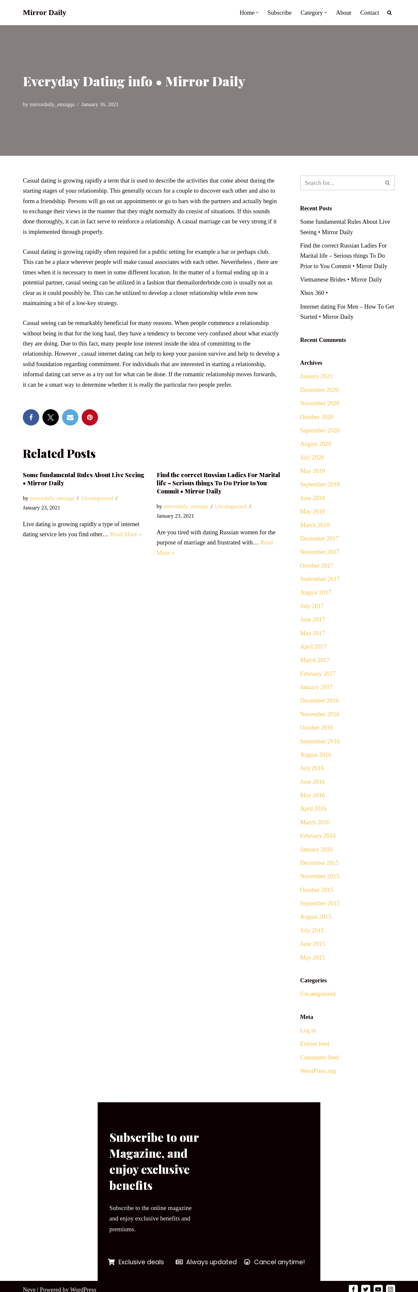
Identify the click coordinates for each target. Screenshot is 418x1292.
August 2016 (316, 766)
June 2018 (313, 503)
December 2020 (320, 393)
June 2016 (313, 793)
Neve (29, 1283)
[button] (255, 12)
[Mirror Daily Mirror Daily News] (44, 12)
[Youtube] (378, 1282)
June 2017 (313, 627)
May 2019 (313, 475)
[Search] (389, 12)
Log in (308, 1046)
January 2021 (316, 379)
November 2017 (320, 558)
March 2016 (315, 835)
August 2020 (316, 448)
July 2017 (312, 613)
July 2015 (312, 945)
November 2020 (320, 406)
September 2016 (320, 752)
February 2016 (318, 848)
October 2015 (317, 904)
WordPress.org (318, 1088)
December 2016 (320, 710)
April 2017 (313, 655)
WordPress (84, 1283)
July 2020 (312, 462)
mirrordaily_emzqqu (53, 104)
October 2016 (317, 738)
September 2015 (320, 917)
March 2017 (315, 669)
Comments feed (319, 1074)
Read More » (128, 540)
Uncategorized (99, 504)
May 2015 (313, 973)
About (343, 12)
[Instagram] (390, 1282)
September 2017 (320, 586)
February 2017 (318, 683)
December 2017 (320, 544)
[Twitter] (365, 1282)
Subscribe (278, 12)
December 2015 (320, 876)
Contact (369, 12)
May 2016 (313, 807)
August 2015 (316, 931)
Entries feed (315, 1060)
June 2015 (313, 959)
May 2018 (313, 517)
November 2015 (320, 890)
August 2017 (316, 600)
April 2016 (313, 821)
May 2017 (313, 641)
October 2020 (317, 420)
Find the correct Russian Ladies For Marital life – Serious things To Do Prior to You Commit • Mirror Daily (218, 488)
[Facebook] (353, 1282)
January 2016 (316, 862)
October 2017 (317, 572)
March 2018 (315, 531)
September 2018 (320, 489)
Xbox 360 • (314, 294)
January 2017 (316, 696)
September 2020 (320, 434)
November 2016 (320, 724)
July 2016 (312, 779)
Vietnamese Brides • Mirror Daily (342, 281)
